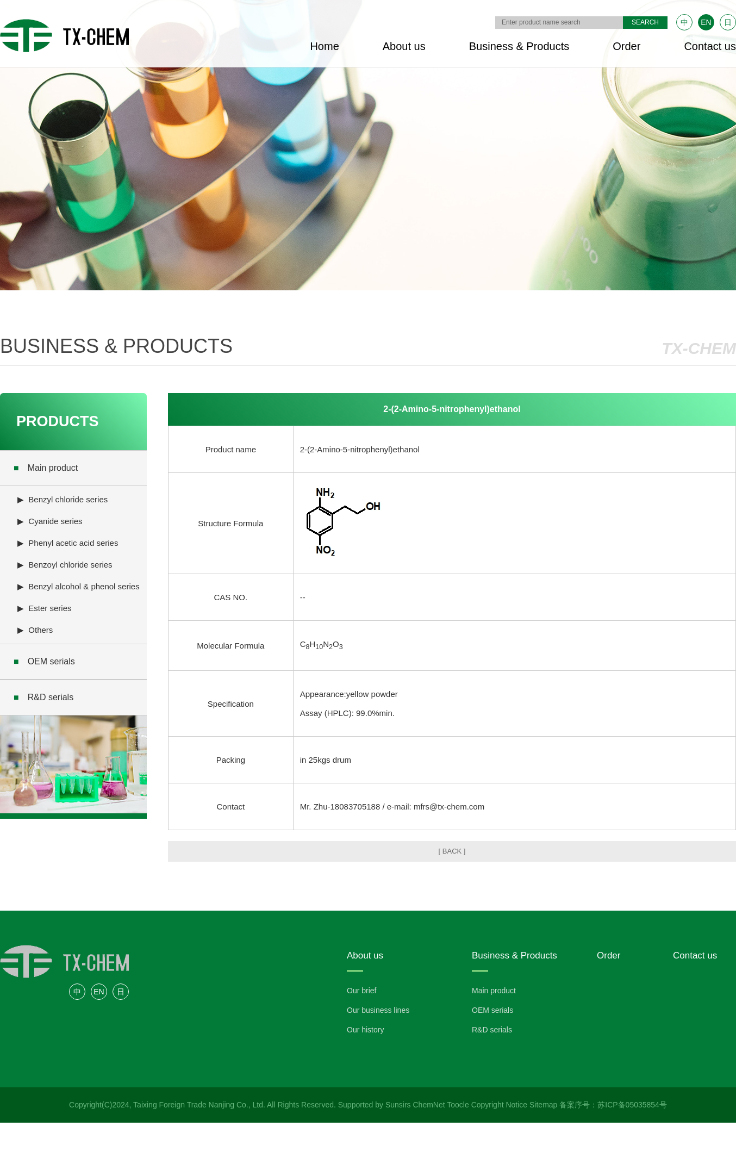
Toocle (458, 1104)
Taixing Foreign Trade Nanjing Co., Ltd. (199, 1104)
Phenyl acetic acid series (73, 542)
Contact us (710, 46)
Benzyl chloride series (68, 499)
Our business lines (378, 1010)
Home (324, 46)
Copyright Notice (499, 1104)
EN (706, 22)
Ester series (49, 608)
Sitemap (543, 1104)
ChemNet (429, 1104)
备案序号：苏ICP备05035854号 (613, 1104)
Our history (365, 1029)
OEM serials (44, 661)
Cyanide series (55, 521)
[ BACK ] (452, 851)
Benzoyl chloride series (70, 564)
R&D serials (43, 697)
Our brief (361, 990)
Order (626, 46)
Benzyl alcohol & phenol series (83, 586)
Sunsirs (398, 1104)
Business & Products (519, 46)
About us (404, 46)
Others (40, 629)
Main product (46, 467)
